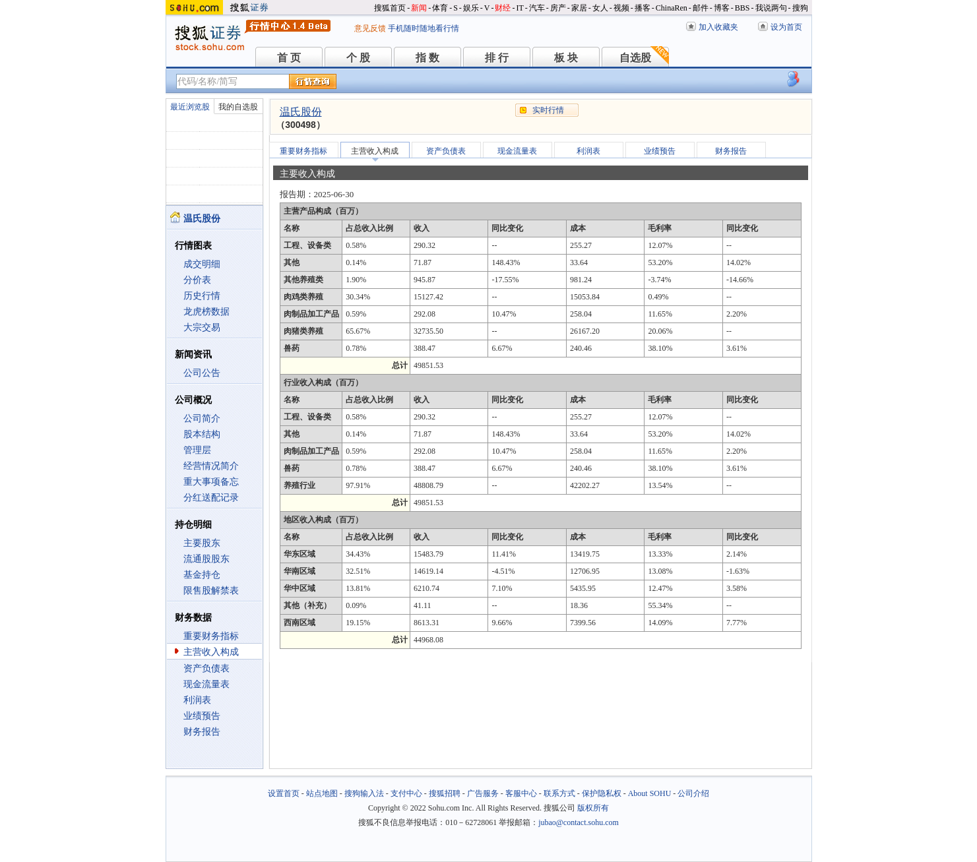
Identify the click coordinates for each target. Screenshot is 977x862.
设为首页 (786, 27)
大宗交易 (201, 327)
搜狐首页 (390, 8)
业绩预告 (201, 716)
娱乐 (471, 8)
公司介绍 (693, 793)
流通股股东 (206, 559)
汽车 (537, 8)
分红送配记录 (211, 498)
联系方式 (559, 793)
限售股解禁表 (211, 591)
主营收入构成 (211, 652)
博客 (722, 8)
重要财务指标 (211, 636)
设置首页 (283, 793)
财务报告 (201, 732)
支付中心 (406, 793)
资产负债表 (206, 668)
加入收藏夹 (718, 27)
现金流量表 (206, 684)
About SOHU (650, 793)
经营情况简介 (211, 466)
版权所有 (593, 808)
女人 (600, 8)
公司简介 (201, 418)
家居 (579, 8)
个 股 (358, 57)
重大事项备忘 (211, 482)
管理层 (197, 450)
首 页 (289, 57)
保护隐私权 (601, 793)
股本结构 (201, 434)
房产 (558, 8)
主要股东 (201, 543)
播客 (642, 8)
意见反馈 (370, 28)
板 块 (566, 57)
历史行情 (201, 296)
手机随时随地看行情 (423, 28)
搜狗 (800, 8)
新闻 (419, 8)
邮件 (701, 8)
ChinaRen (671, 8)
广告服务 (483, 793)
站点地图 (322, 793)
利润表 (197, 700)
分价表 (197, 280)
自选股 (635, 57)
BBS (742, 8)
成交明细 (201, 264)
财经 (503, 8)
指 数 (427, 57)
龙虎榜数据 (206, 312)
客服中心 (521, 793)
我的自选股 (238, 106)
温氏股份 (301, 111)
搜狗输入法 (364, 793)
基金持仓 (201, 575)
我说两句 (771, 8)
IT (519, 8)
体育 (440, 8)
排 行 (497, 57)
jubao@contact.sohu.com (578, 822)
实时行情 (548, 110)
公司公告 (201, 373)
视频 (621, 8)
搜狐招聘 (444, 793)
